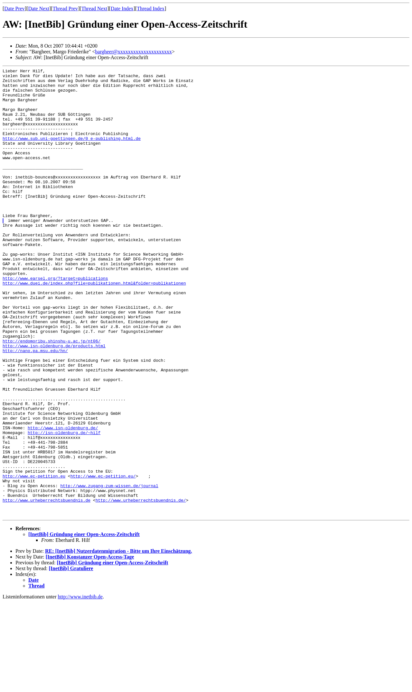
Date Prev (14, 8)
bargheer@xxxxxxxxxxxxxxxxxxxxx (133, 51)
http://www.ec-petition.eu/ (103, 558)
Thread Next (94, 8)
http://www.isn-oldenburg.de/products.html (54, 402)
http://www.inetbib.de (80, 686)
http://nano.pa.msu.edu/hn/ (35, 407)
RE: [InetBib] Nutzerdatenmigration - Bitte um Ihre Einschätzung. (118, 640)
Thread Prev (65, 8)
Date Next (38, 8)
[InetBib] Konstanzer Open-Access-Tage (90, 646)
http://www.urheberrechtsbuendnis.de (46, 587)
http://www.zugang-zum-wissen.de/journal (109, 569)
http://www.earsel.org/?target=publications (55, 320)
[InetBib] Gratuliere (71, 658)
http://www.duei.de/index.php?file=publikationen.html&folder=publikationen (94, 326)
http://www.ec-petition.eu (34, 558)
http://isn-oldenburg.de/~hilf (64, 506)
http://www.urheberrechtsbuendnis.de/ (141, 587)
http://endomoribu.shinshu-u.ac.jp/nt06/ (51, 396)
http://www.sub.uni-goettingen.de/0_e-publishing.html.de (72, 153)
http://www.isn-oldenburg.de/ (63, 500)
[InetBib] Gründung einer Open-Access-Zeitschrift (84, 624)
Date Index (122, 8)
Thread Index (150, 8)
